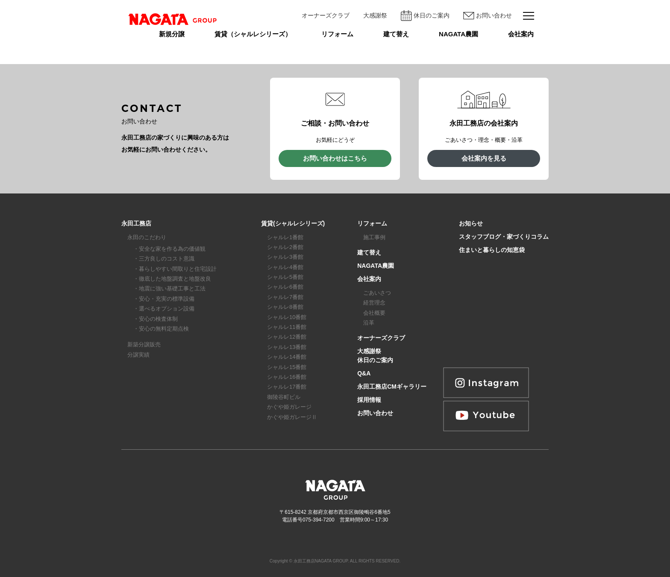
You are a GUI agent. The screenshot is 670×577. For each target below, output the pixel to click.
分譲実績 (138, 354)
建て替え (396, 34)
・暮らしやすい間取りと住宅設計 (175, 269)
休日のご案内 (425, 15)
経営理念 (374, 302)
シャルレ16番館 (286, 377)
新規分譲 (172, 34)
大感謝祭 (375, 15)
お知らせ (471, 223)
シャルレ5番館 (285, 277)
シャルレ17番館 (286, 387)
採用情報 (369, 399)
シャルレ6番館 (285, 287)
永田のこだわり (146, 237)
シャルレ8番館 (285, 307)
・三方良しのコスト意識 (163, 258)
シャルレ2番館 (285, 247)
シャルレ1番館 (285, 237)
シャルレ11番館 (286, 327)
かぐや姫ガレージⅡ (292, 417)
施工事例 (374, 237)
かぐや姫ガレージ (289, 407)
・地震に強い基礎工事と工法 (169, 288)
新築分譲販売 (144, 344)
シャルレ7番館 (285, 297)
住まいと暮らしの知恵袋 (492, 249)
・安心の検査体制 (155, 319)
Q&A (363, 373)
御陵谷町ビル (283, 397)
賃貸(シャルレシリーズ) (293, 223)
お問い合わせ (487, 16)
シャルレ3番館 (285, 257)
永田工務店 (136, 223)
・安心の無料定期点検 (161, 328)
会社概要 (374, 313)
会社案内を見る (483, 158)
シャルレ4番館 (285, 267)
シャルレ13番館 (286, 347)
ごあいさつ (377, 293)
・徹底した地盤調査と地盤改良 (172, 278)
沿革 (368, 322)
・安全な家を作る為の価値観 (169, 249)
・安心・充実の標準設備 (163, 299)
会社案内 (521, 34)
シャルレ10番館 (286, 317)
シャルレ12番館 (286, 337)
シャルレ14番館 (286, 357)
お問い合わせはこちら (335, 158)
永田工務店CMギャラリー (391, 386)
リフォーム (337, 34)
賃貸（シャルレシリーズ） (253, 34)
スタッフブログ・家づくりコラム (504, 236)
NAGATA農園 (458, 34)
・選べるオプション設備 (163, 308)
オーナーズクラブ (326, 15)
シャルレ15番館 (286, 367)
